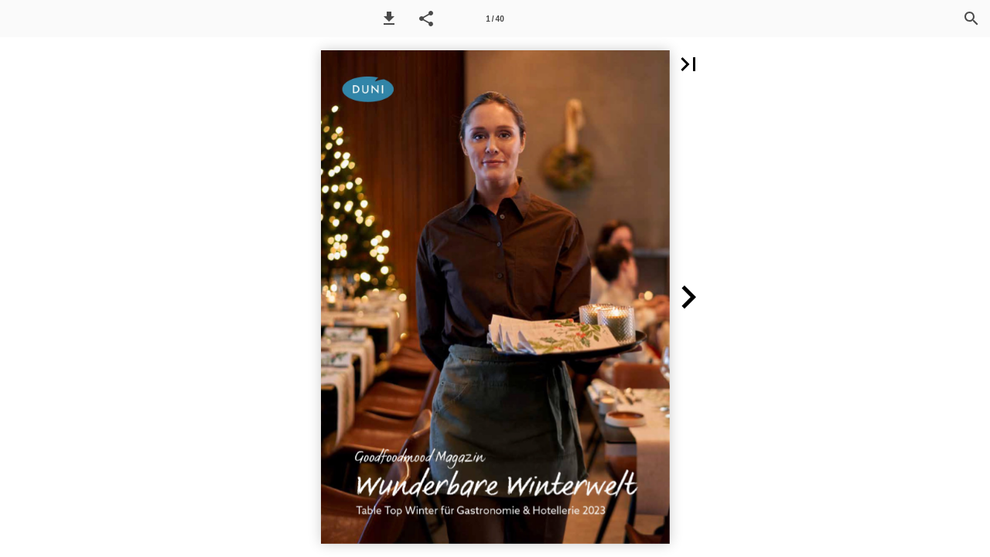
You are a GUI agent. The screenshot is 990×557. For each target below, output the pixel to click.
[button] (389, 18)
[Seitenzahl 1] (495, 18)
